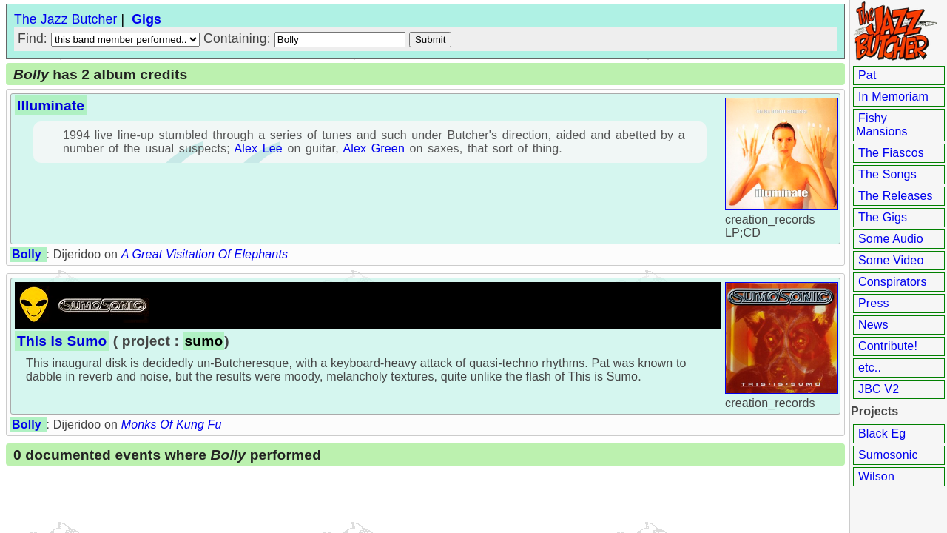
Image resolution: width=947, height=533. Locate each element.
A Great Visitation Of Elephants (205, 254)
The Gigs (882, 217)
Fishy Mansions (882, 125)
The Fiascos (891, 153)
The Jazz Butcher (65, 19)
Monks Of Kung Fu (171, 424)
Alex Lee (258, 148)
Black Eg (882, 433)
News (873, 324)
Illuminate (50, 105)
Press (873, 303)
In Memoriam (893, 96)
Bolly (26, 254)
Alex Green (374, 148)
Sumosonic (888, 455)
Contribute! (887, 346)
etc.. (869, 367)
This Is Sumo (62, 341)
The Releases (895, 196)
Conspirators (892, 281)
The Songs (887, 174)
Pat (867, 75)
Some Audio (890, 238)
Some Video (890, 260)
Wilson (876, 476)
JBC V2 (878, 389)
